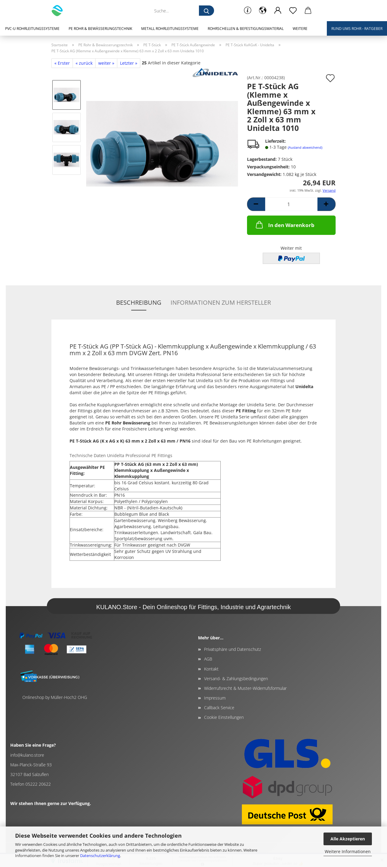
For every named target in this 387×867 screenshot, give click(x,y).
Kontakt (211, 669)
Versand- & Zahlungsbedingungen (236, 678)
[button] (262, 10)
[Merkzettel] (293, 10)
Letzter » (128, 63)
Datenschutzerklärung (100, 855)
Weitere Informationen (348, 851)
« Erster (62, 63)
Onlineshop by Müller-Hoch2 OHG (54, 697)
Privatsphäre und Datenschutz (232, 649)
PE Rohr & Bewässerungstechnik (100, 28)
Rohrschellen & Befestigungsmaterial (246, 28)
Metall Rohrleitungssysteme (170, 28)
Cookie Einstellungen (224, 717)
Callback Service (219, 707)
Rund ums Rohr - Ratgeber (356, 28)
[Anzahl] (291, 204)
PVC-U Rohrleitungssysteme (32, 28)
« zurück (84, 63)
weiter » (106, 63)
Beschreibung (138, 302)
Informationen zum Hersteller (221, 302)
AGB (208, 659)
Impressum (215, 698)
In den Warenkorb (284, 224)
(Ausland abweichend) (305, 147)
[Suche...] (206, 10)
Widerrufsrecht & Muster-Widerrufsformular (245, 688)
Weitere (300, 28)
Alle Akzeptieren (347, 839)
